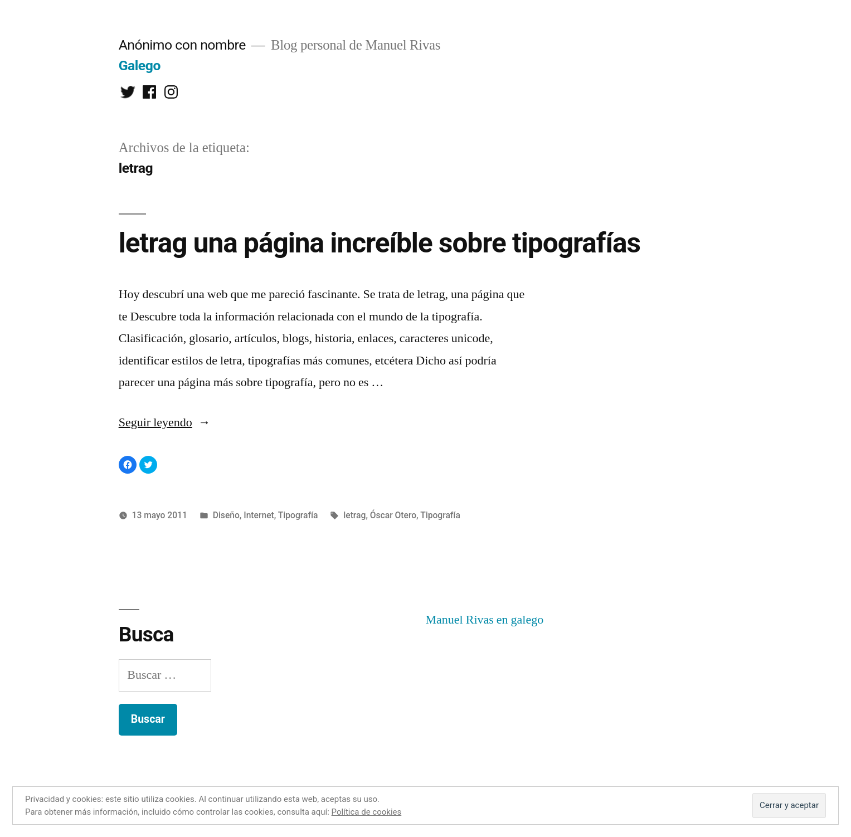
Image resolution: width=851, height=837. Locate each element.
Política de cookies (367, 812)
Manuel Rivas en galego (485, 619)
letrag (354, 515)
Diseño (226, 515)
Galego (140, 65)
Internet (259, 515)
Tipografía (298, 515)
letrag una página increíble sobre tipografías (379, 243)
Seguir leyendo (165, 422)
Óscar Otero (393, 515)
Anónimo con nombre (182, 45)
